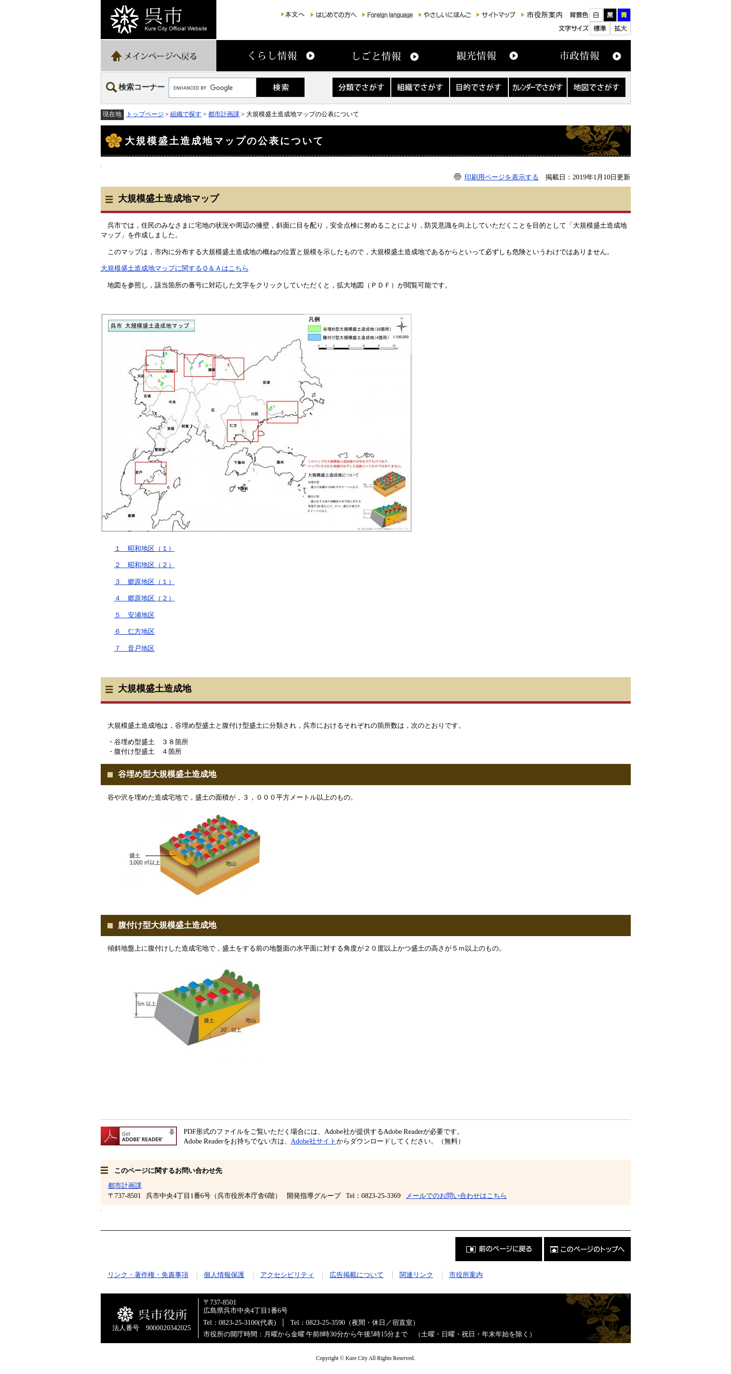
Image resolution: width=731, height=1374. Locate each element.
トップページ (145, 114)
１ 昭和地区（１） (144, 548)
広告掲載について (357, 1275)
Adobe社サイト (313, 1141)
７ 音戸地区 (134, 648)
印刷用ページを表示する (502, 177)
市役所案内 (466, 1275)
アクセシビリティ (287, 1275)
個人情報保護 (224, 1275)
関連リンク (416, 1275)
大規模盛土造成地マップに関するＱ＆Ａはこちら (175, 268)
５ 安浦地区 (134, 615)
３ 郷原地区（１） (144, 581)
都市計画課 (223, 114)
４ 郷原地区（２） (144, 598)
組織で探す (185, 114)
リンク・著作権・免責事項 (147, 1275)
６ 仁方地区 (134, 631)
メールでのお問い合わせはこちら (456, 1195)
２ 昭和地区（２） (144, 565)
